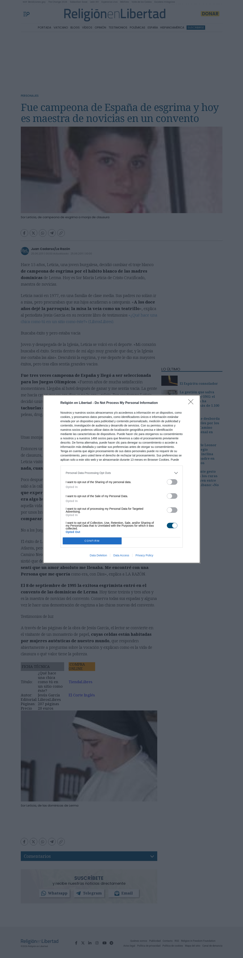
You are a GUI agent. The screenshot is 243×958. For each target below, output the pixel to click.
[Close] (192, 403)
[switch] (172, 482)
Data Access (121, 555)
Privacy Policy (144, 555)
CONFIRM (92, 540)
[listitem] (121, 473)
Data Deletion (98, 555)
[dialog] (121, 479)
